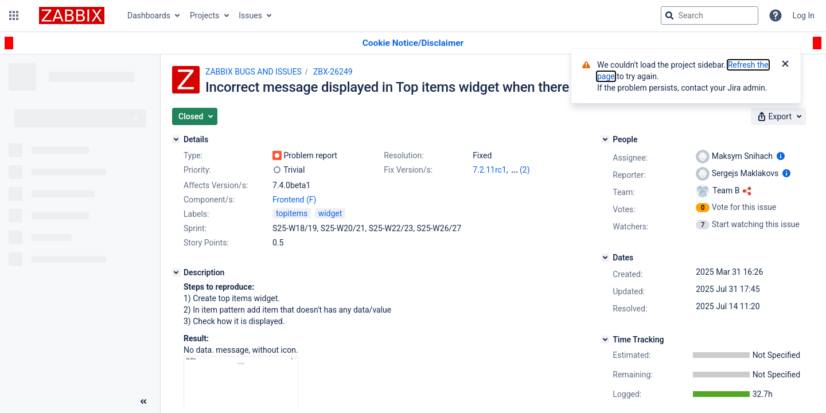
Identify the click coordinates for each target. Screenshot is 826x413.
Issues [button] (250, 15)
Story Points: (206, 242)
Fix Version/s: (408, 169)
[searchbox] (709, 15)
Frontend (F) (294, 199)
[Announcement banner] (413, 43)
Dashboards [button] (148, 15)
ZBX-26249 (333, 71)
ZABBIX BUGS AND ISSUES (253, 71)
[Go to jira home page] (71, 15)
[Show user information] (780, 156)
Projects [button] (204, 15)
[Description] (176, 272)
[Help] (775, 15)
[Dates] (605, 258)
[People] (605, 139)
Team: (623, 192)
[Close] (785, 65)
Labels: (196, 214)
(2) (525, 169)
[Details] (176, 139)
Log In (804, 15)
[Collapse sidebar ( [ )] (143, 401)
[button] (14, 15)
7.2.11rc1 (489, 169)
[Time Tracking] (605, 340)
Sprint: (195, 228)
